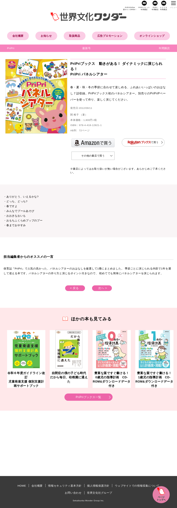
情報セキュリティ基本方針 (65, 485)
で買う (143, 142)
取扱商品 (74, 35)
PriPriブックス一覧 (88, 397)
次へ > (102, 288)
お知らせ (46, 35)
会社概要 (18, 35)
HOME (22, 485)
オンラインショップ (152, 35)
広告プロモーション (109, 35)
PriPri (10, 48)
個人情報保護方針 (98, 485)
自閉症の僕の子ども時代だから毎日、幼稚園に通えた (69, 377)
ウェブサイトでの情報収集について (137, 485)
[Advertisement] (58, 443)
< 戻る (74, 288)
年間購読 (164, 48)
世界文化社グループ (99, 492)
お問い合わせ (73, 492)
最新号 (86, 48)
